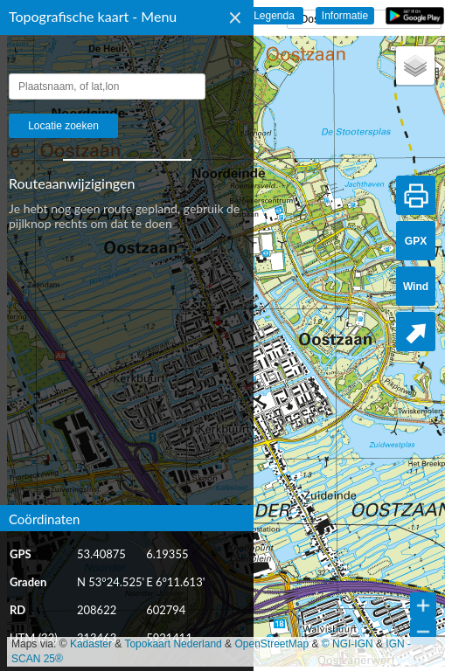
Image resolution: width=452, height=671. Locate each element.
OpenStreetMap (271, 644)
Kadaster (91, 644)
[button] (415, 65)
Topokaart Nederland (172, 644)
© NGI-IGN (347, 644)
